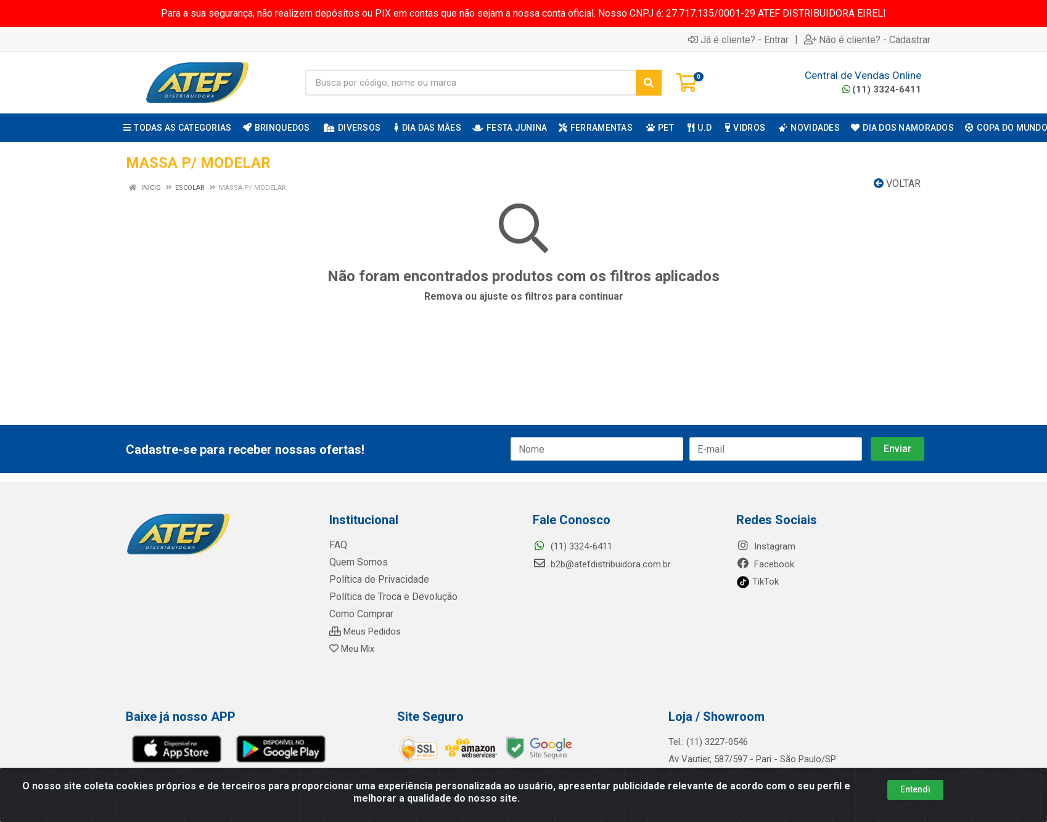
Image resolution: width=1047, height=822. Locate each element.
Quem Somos (357, 562)
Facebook (765, 564)
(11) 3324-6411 (881, 89)
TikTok (757, 581)
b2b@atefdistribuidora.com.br (602, 564)
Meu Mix (351, 648)
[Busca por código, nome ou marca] (470, 83)
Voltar (897, 183)
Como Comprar (361, 614)
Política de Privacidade (374, 579)
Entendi (915, 789)
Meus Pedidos (365, 631)
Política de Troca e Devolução (389, 596)
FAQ (337, 545)
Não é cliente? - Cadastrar (867, 39)
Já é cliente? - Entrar (738, 39)
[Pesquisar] (649, 83)
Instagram (765, 546)
